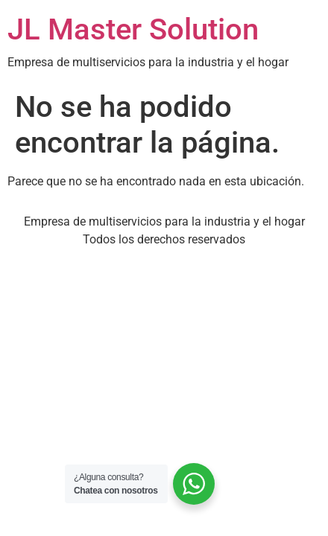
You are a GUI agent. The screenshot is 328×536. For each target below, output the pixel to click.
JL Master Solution (133, 29)
